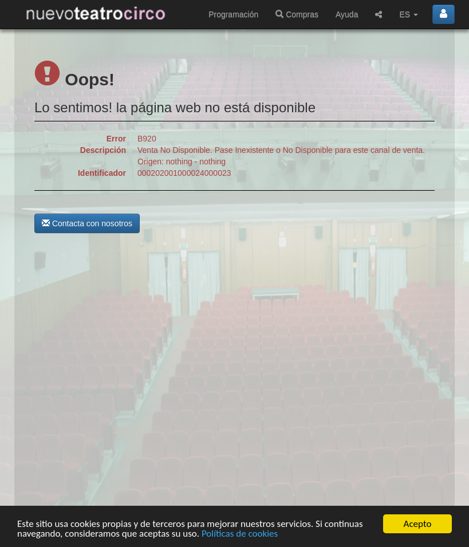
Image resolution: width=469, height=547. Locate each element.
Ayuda (347, 14)
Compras (296, 14)
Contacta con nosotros (87, 223)
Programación (233, 14)
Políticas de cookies (240, 534)
